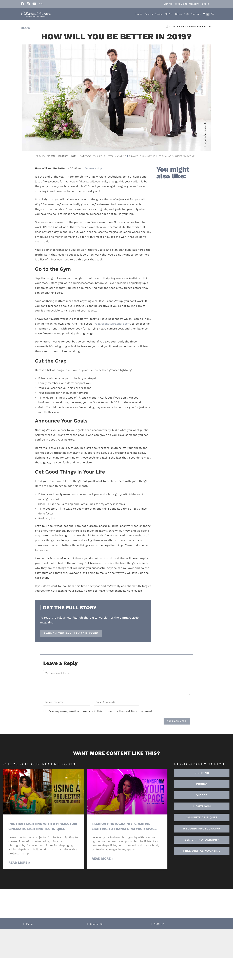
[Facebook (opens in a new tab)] (23, 4)
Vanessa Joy (93, 168)
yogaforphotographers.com (112, 323)
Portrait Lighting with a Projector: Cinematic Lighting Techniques (39, 829)
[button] (201, 806)
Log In (205, 3)
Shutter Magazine (110, 156)
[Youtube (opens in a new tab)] (34, 4)
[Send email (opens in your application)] (41, 4)
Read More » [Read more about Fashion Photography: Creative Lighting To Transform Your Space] (102, 858)
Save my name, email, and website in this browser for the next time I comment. (100, 711)
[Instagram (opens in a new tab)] (28, 4)
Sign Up (168, 3)
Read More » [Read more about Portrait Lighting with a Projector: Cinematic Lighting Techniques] (19, 867)
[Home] (167, 26)
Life (92, 156)
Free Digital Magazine (187, 3)
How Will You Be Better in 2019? (195, 26)
